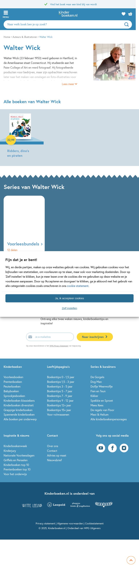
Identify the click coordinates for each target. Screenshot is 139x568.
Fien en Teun (98, 391)
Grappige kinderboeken (18, 410)
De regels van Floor (102, 410)
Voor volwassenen (58, 414)
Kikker (94, 396)
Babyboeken (11, 391)
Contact (52, 451)
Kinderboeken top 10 (16, 465)
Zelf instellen (69, 308)
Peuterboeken (12, 386)
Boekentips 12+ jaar (59, 405)
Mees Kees (96, 405)
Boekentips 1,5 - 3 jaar (60, 382)
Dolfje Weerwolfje (101, 386)
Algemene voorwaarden (70, 523)
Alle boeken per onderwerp (20, 419)
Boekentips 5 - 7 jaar (59, 391)
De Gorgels (97, 377)
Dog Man (96, 382)
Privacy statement (45, 523)
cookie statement (78, 286)
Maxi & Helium (99, 414)
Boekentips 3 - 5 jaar (59, 386)
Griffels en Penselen (16, 460)
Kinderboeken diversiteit (19, 405)
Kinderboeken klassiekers (19, 400)
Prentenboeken (13, 382)
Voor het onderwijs (15, 474)
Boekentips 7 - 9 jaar (59, 396)
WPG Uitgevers (92, 528)
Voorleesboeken (13, 377)
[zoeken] (131, 24)
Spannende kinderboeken (19, 414)
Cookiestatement (94, 523)
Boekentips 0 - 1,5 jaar (60, 377)
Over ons (52, 446)
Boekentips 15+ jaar (59, 410)
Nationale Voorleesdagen (19, 455)
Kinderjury (10, 451)
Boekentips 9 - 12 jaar (60, 400)
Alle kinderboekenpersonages (108, 419)
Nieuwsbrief (54, 460)
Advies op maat (56, 455)
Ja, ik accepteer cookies (69, 298)
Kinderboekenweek (15, 446)
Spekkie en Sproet (101, 400)
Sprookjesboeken (14, 396)
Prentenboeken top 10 (17, 469)
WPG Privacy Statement (59, 346)
